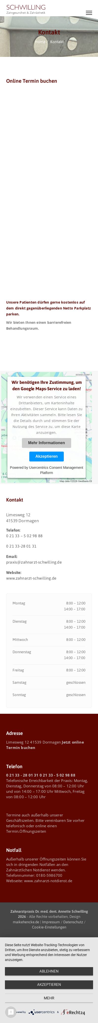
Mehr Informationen (46, 443)
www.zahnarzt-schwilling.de (31, 578)
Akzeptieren (46, 457)
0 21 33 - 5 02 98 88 (57, 775)
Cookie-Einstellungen (49, 927)
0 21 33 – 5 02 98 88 (24, 536)
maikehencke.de (26, 922)
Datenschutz (73, 922)
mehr (49, 998)
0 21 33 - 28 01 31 (22, 775)
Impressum (51, 922)
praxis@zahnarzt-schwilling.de (34, 562)
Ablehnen (49, 971)
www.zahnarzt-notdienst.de (48, 880)
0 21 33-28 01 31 (21, 546)
